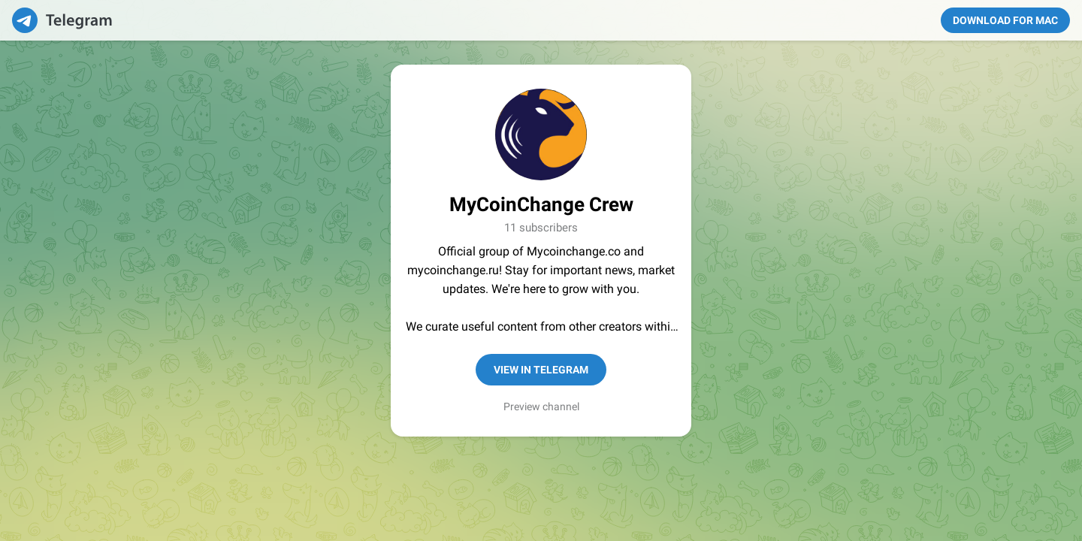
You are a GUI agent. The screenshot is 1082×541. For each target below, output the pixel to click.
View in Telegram (541, 370)
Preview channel (541, 406)
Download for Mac (1005, 20)
